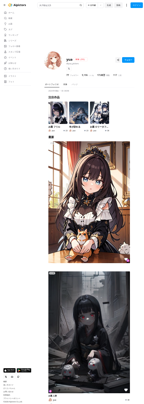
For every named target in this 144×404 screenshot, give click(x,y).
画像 (65, 84)
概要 (5, 381)
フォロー (128, 60)
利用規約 (6, 395)
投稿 (118, 5)
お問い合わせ (8, 392)
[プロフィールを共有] (118, 60)
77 (67, 75)
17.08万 (101, 75)
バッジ (75, 84)
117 (115, 75)
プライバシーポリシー (11, 398)
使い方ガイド (8, 385)
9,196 (85, 75)
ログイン (137, 5)
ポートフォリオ (52, 84)
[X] (68, 68)
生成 (109, 5)
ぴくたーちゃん (9, 388)
